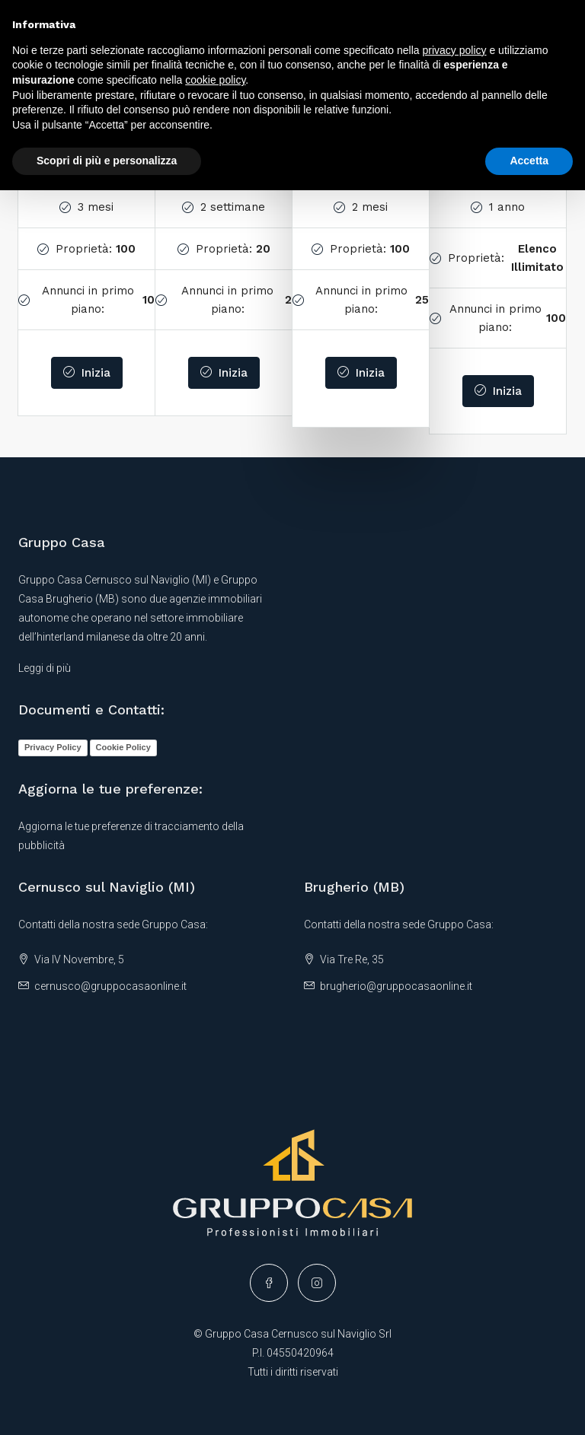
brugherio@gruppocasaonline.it (396, 986)
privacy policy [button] (455, 50)
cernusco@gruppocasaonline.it (110, 986)
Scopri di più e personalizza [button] (107, 160)
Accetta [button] (529, 160)
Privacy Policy (53, 747)
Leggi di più (44, 668)
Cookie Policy (123, 747)
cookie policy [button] (215, 80)
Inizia (86, 373)
